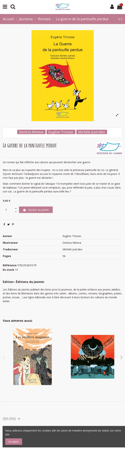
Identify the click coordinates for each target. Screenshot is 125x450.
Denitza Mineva (31, 132)
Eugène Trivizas (60, 132)
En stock (8, 269)
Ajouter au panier (36, 209)
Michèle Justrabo (91, 132)
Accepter (13, 441)
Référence (10, 265)
